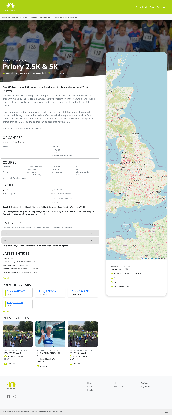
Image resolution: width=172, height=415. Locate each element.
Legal (167, 412)
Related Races (71, 17)
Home (89, 383)
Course (15, 17)
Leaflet (144, 259)
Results (145, 7)
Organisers (161, 7)
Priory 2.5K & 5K (47, 291)
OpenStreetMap (154, 259)
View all (6, 278)
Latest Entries (44, 17)
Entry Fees (33, 17)
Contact (144, 383)
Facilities (23, 17)
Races (138, 7)
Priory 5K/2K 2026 (16, 291)
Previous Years (58, 17)
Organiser (6, 17)
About (152, 7)
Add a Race (118, 386)
